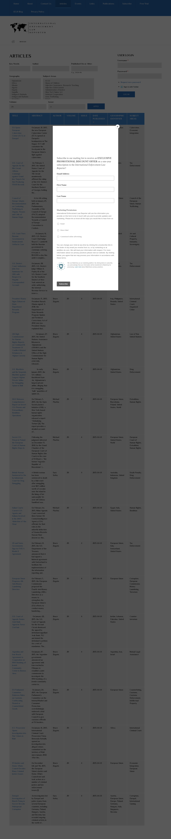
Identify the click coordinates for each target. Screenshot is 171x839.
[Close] (118, 127)
